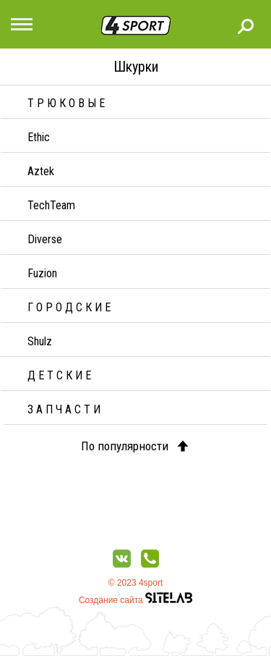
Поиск (245, 26)
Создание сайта (135, 600)
